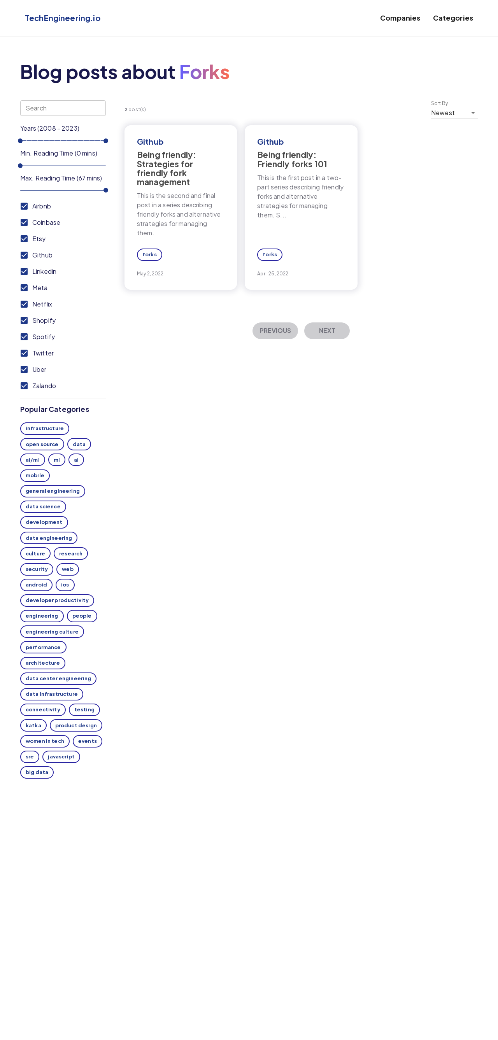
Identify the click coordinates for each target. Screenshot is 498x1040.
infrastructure (45, 428)
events (87, 741)
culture (35, 553)
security (37, 569)
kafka (33, 725)
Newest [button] (443, 113)
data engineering (49, 538)
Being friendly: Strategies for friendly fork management (166, 168)
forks (149, 254)
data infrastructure (52, 694)
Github (150, 141)
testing (84, 709)
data (79, 444)
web (67, 569)
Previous (275, 330)
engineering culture (52, 632)
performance (43, 647)
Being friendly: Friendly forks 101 (292, 159)
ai (76, 460)
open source (42, 444)
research (70, 553)
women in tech (45, 741)
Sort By (439, 103)
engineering (42, 616)
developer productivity (57, 600)
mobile (35, 475)
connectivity (43, 709)
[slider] (20, 140)
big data (37, 772)
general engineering (53, 491)
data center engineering (58, 678)
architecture (43, 663)
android (36, 584)
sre (30, 756)
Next (327, 330)
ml (57, 460)
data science (43, 506)
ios (65, 584)
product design (76, 725)
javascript (61, 756)
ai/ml (33, 460)
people (82, 616)
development (44, 522)
